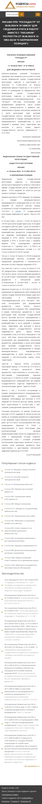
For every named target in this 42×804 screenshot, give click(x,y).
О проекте (15, 801)
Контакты (5, 801)
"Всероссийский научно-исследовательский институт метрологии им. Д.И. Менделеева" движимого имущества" (20, 673)
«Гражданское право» (10, 795)
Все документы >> (32, 768)
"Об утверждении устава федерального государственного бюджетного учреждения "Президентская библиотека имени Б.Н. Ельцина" (21, 653)
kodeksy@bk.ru (27, 798)
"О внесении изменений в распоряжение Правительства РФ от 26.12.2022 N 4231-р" (21, 601)
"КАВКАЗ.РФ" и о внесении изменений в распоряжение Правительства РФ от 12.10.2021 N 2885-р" (21, 631)
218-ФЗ (18, 211)
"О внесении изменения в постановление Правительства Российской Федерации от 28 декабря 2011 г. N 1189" (21, 614)
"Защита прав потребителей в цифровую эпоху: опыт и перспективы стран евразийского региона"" (21, 725)
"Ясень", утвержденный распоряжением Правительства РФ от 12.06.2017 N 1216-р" (20, 694)
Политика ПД (26, 801)
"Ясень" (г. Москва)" (21, 710)
